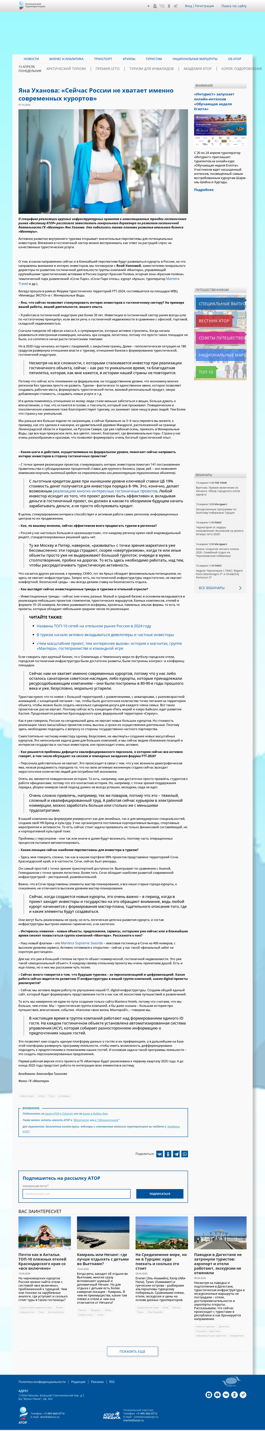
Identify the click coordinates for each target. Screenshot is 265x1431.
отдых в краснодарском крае (36, 1302)
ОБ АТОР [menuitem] (234, 59)
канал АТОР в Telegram (59, 1111)
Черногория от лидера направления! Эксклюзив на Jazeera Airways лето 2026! (220, 522)
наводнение (237, 1330)
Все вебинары (210, 580)
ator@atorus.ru (50, 1411)
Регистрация (206, 6)
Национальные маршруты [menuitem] (195, 59)
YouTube (156, 6)
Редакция (72, 1376)
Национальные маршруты (215, 347)
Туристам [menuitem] (154, 59)
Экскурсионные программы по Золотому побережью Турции (216, 502)
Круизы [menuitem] (129, 59)
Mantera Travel (177, 278)
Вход (189, 6)
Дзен (149, 6)
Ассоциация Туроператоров (35, 5)
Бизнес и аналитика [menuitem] (66, 59)
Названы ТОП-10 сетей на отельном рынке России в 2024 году (95, 624)
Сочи (51, 1093)
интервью (64, 1093)
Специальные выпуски (213, 295)
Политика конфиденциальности (39, 1376)
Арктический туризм (81, 69)
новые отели (86, 1309)
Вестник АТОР (206, 313)
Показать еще (132, 1346)
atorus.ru (211, 1427)
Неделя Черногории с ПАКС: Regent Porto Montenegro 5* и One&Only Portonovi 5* (219, 566)
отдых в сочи (27, 1306)
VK (162, 6)
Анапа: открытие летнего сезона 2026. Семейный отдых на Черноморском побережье (217, 544)
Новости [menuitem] (31, 59)
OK (170, 6)
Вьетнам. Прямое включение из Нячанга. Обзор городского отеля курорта (218, 483)
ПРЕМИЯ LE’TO (116, 69)
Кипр (166, 1302)
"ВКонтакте (81, 1116)
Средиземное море (148, 1302)
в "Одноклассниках (106, 1116)
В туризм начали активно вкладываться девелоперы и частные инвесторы (107, 633)
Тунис (140, 1306)
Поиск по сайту (235, 6)
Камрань (96, 1304)
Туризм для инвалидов (152, 69)
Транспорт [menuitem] (103, 59)
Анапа (60, 1302)
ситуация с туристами (208, 1325)
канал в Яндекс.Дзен (96, 1111)
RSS (103, 1376)
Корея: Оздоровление (228, 69)
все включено (56, 1306)
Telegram (176, 6)
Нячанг (83, 1304)
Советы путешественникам (216, 330)
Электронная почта (35, 1180)
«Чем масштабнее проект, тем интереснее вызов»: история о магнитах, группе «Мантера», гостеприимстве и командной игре (111, 644)
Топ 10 (201, 364)
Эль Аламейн (155, 1306)
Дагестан (224, 1321)
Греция (177, 1302)
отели (41, 1093)
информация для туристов (211, 1330)
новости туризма (205, 1321)
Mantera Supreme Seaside (80, 941)
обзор (108, 1304)
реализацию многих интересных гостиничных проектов (106, 489)
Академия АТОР (191, 69)
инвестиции (27, 1093)
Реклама (89, 1376)
